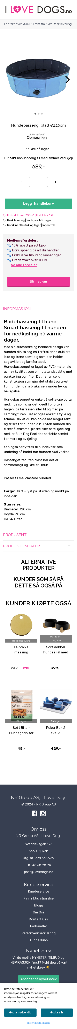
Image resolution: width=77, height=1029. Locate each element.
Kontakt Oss (38, 919)
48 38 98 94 (41, 865)
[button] (35, 114)
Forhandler (38, 926)
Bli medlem (38, 281)
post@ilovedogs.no (38, 872)
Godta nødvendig (20, 1012)
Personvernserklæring (39, 933)
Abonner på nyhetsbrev (39, 979)
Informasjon (17, 309)
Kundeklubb (39, 940)
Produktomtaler (21, 546)
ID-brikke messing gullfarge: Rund (21, 652)
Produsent (15, 535)
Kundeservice (38, 891)
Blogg (38, 905)
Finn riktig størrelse (39, 898)
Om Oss (38, 912)
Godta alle (56, 1012)
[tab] (38, 308)
